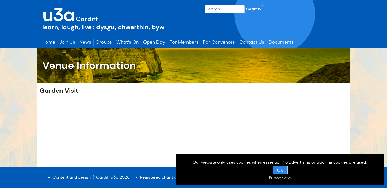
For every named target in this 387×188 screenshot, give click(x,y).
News (85, 42)
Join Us (67, 42)
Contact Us (251, 42)
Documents (281, 42)
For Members (184, 42)
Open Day (154, 42)
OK (280, 170)
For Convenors (219, 42)
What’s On (127, 42)
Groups (104, 42)
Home (48, 42)
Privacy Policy (280, 177)
